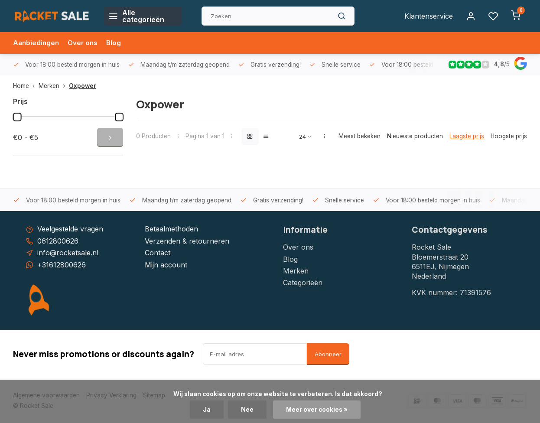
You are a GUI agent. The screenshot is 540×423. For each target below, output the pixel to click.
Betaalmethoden (171, 229)
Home (26, 85)
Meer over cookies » (317, 409)
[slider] (17, 117)
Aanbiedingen (37, 43)
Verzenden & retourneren (187, 241)
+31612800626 (61, 264)
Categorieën (302, 282)
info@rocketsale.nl (67, 252)
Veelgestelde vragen (70, 229)
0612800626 (57, 241)
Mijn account (166, 264)
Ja (207, 409)
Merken (54, 85)
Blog (116, 43)
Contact (157, 252)
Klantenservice (428, 16)
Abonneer (328, 354)
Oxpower (82, 85)
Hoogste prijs (509, 136)
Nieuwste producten (415, 136)
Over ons (85, 43)
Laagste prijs (466, 136)
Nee (247, 409)
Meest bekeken (359, 136)
